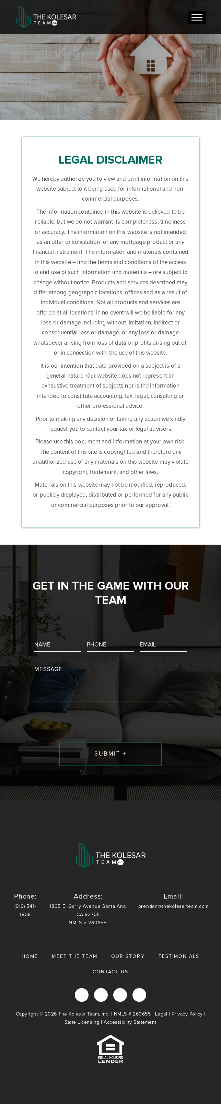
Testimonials (179, 956)
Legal (161, 1014)
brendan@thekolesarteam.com (173, 900)
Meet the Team (74, 956)
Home (30, 956)
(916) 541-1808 (25, 904)
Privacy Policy (187, 1014)
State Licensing (82, 1022)
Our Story (128, 956)
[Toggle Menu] (196, 17)
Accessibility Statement (130, 1022)
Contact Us (111, 972)
